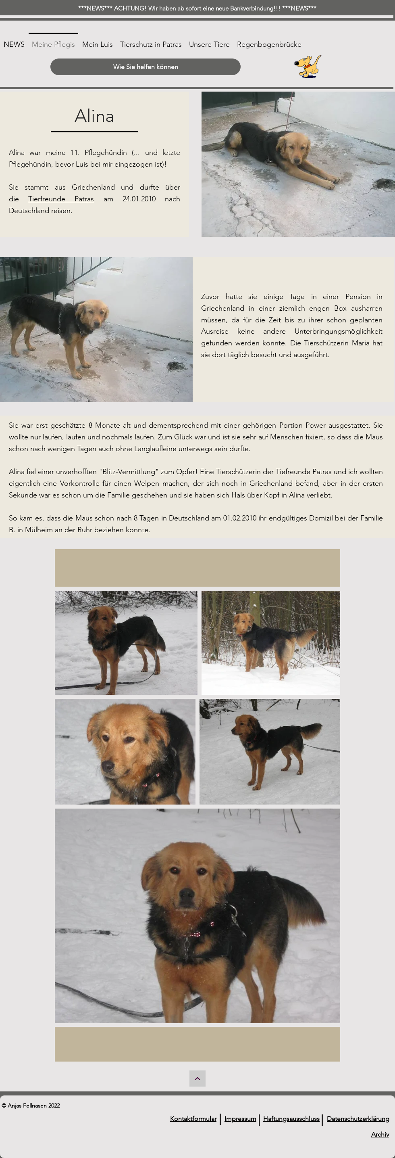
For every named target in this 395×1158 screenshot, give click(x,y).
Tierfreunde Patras (61, 198)
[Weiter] (197, 1078)
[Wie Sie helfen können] (145, 67)
